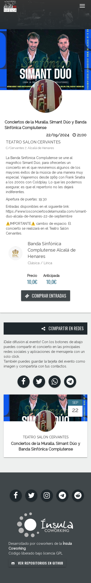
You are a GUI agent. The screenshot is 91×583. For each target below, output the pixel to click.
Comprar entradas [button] (45, 295)
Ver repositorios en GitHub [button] (37, 562)
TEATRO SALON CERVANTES (33, 142)
